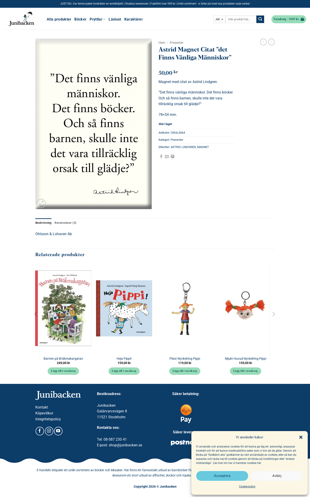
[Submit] (260, 19)
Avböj (276, 476)
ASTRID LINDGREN (183, 147)
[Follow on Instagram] (49, 431)
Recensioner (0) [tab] (65, 222)
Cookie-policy (247, 486)
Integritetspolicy (48, 419)
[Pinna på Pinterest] (172, 157)
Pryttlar (97, 19)
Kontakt (41, 407)
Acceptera (222, 476)
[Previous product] (271, 42)
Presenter (176, 42)
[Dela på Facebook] (161, 157)
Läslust (115, 19)
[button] (301, 437)
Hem (162, 42)
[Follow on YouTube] (58, 431)
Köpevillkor (44, 413)
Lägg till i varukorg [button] (63, 371)
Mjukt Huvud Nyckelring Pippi (245, 359)
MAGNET (203, 147)
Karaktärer (133, 19)
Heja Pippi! (124, 359)
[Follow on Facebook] (40, 431)
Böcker (80, 19)
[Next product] (263, 42)
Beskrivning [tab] (43, 222)
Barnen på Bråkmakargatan (63, 359)
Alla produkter (59, 19)
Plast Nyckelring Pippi (184, 359)
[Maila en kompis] (167, 157)
